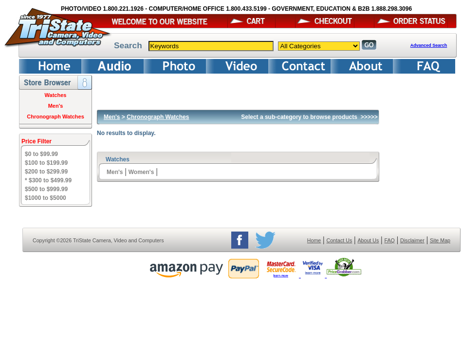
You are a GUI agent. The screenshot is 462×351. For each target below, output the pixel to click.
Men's (55, 106)
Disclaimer (412, 240)
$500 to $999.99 (46, 189)
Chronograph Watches (55, 116)
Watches (56, 95)
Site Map (440, 240)
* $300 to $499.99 (48, 180)
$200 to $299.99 (46, 171)
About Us (368, 240)
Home (314, 240)
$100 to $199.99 (46, 162)
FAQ (389, 240)
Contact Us (339, 240)
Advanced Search (428, 45)
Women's (141, 172)
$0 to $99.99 (41, 154)
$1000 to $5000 (45, 198)
